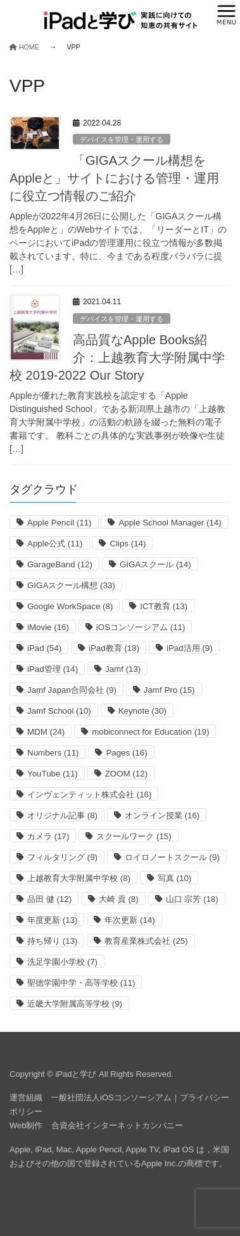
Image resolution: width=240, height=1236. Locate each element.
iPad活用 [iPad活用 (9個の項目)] (190, 648)
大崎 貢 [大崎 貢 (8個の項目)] (119, 899)
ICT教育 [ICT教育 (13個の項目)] (163, 606)
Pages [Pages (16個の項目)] (126, 752)
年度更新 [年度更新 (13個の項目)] (52, 920)
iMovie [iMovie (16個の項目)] (48, 627)
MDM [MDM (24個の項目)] (46, 732)
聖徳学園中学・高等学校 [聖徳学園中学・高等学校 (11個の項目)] (81, 983)
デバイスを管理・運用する (121, 139)
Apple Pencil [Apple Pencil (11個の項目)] (59, 522)
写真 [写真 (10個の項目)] (174, 878)
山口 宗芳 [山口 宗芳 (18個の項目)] (192, 899)
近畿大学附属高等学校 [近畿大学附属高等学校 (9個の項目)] (74, 1003)
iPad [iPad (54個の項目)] (44, 648)
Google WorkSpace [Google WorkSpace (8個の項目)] (70, 606)
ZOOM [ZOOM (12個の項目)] (126, 773)
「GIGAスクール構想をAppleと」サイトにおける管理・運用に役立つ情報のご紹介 (114, 178)
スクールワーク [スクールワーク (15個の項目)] (133, 836)
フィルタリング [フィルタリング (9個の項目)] (62, 857)
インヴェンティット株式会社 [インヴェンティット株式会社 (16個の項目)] (89, 794)
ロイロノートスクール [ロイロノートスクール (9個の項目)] (172, 857)
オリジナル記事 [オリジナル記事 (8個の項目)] (62, 815)
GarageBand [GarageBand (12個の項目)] (59, 564)
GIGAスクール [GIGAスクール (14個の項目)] (155, 564)
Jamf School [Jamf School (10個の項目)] (59, 711)
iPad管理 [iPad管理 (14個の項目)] (52, 669)
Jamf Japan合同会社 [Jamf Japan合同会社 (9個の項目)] (72, 690)
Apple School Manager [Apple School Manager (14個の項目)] (169, 522)
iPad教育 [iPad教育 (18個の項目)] (114, 648)
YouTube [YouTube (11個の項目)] (52, 773)
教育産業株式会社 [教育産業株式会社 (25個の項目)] (145, 941)
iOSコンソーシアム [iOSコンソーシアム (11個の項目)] (141, 627)
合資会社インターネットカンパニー (117, 1125)
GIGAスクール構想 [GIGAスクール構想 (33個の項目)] (71, 585)
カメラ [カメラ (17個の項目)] (48, 836)
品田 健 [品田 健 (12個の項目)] (49, 899)
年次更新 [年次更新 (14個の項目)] (129, 920)
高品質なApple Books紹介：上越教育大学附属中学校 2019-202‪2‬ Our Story (117, 357)
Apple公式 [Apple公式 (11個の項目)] (55, 543)
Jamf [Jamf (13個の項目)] (123, 669)
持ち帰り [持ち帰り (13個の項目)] (52, 941)
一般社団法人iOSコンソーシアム (111, 1097)
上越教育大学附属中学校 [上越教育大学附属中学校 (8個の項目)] (78, 878)
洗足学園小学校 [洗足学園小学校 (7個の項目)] (62, 962)
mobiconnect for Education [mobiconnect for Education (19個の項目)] (150, 732)
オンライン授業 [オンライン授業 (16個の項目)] (162, 815)
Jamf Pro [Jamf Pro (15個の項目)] (169, 690)
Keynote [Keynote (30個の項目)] (142, 711)
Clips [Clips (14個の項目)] (128, 543)
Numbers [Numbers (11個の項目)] (53, 752)
